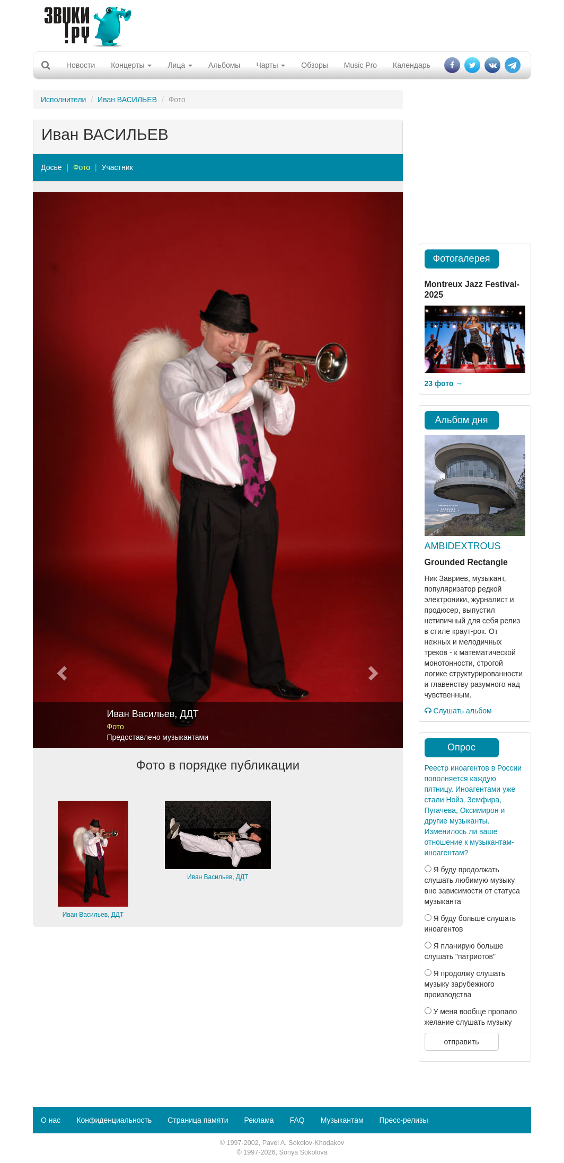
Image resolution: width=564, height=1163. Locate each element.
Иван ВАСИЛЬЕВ (127, 99)
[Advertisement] (278, 24)
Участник (117, 167)
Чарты (270, 65)
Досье (51, 167)
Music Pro (360, 65)
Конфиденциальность (114, 1120)
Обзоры (314, 65)
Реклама (259, 1120)
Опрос (461, 747)
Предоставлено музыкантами (158, 737)
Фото (81, 167)
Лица (180, 65)
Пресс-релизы (404, 1120)
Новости (80, 65)
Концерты (131, 65)
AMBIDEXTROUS (463, 546)
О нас (50, 1120)
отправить (461, 1041)
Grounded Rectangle (466, 562)
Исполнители (63, 99)
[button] (61, 470)
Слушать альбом (458, 710)
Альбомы (224, 65)
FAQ (297, 1120)
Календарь (411, 65)
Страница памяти (198, 1120)
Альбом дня (461, 420)
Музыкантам (342, 1120)
